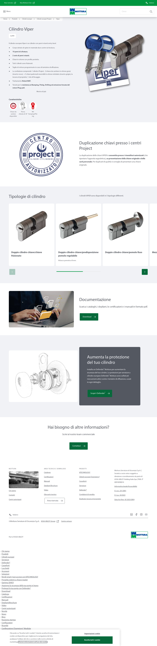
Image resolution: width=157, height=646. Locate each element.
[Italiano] (149, 3)
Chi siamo (12, 491)
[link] (10, 3)
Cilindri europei (8, 557)
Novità (4, 611)
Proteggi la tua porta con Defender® (16, 589)
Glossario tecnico (50, 495)
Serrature (82, 486)
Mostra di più (41, 92)
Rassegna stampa (9, 620)
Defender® (83, 490)
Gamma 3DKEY (8, 583)
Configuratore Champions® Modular (16, 629)
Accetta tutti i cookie (92, 641)
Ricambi (5, 626)
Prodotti (5, 554)
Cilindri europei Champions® (89, 477)
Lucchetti (5, 568)
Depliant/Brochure (51, 486)
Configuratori (7, 623)
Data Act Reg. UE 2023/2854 (124, 500)
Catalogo (47, 472)
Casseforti (82, 481)
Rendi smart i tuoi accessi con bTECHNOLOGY (20, 577)
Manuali (47, 481)
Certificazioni (48, 477)
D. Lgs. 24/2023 (119, 495)
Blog (3, 617)
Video (46, 490)
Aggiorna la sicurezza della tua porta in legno (20, 586)
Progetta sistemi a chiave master (15, 580)
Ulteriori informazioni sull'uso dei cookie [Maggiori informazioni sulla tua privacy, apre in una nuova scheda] (32, 643)
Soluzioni (5, 574)
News (4, 614)
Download (6, 591)
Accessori (5, 571)
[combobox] (137, 11)
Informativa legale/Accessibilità (125, 486)
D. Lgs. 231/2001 (120, 491)
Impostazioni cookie (92, 634)
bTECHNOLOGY (84, 472)
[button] (145, 272)
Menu (8, 11)
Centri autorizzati (15, 500)
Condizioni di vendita (87, 495)
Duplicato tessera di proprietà (90, 499)
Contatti (12, 495)
